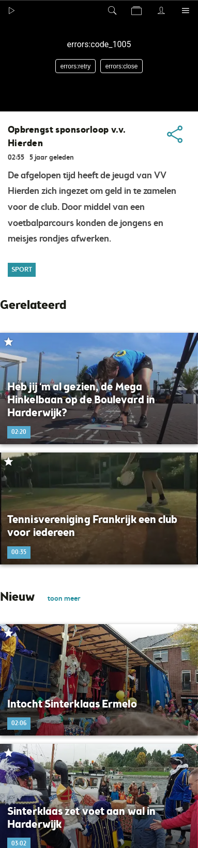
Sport (21, 269)
